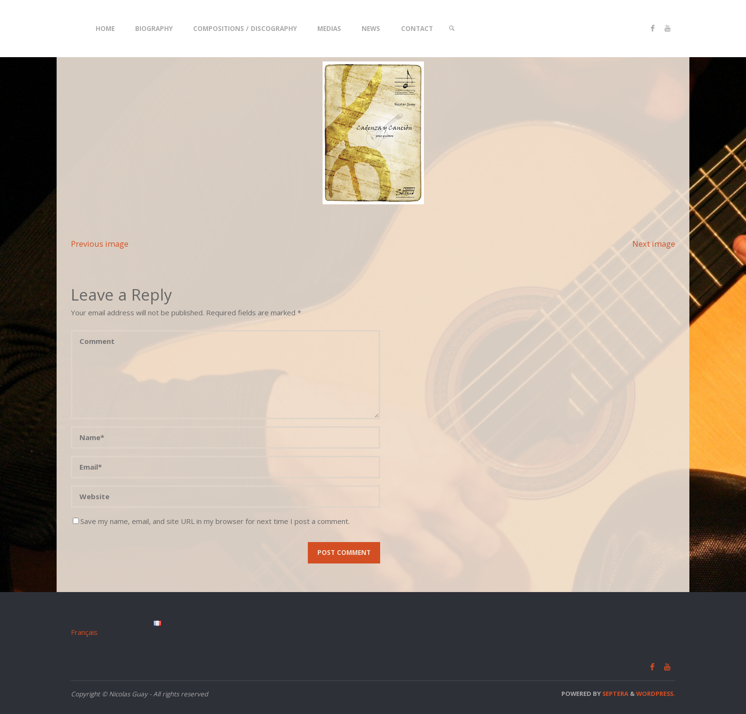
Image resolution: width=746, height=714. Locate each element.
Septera (614, 693)
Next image (653, 243)
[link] (452, 28)
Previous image (99, 243)
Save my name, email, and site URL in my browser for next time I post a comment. (211, 521)
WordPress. (655, 693)
